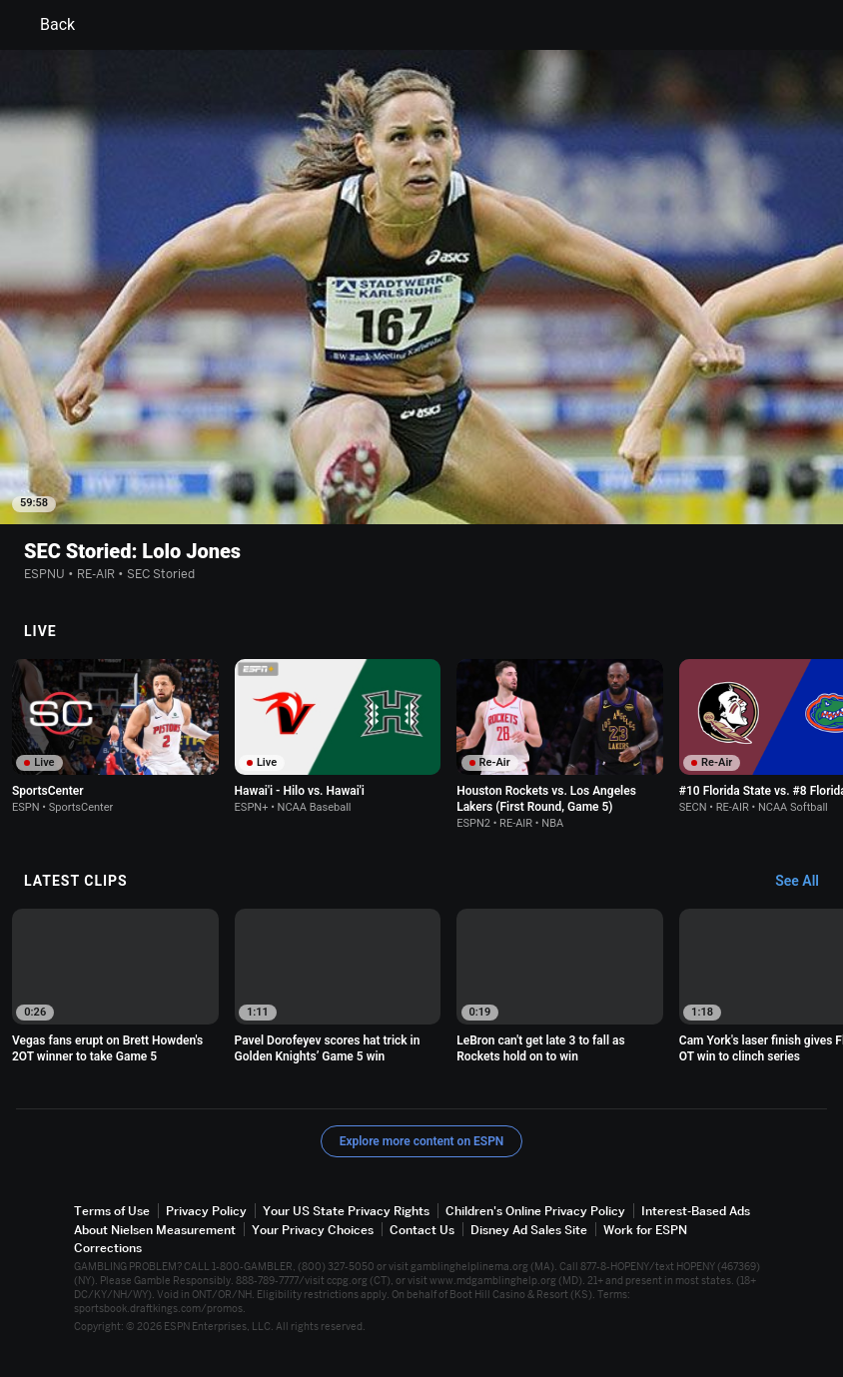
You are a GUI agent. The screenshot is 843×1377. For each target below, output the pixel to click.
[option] (115, 736)
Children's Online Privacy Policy (535, 1210)
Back (45, 25)
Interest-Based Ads (695, 1210)
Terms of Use (112, 1210)
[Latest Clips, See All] (806, 882)
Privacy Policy (206, 1210)
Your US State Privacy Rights (346, 1210)
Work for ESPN (645, 1229)
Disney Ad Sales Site (528, 1229)
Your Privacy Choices (313, 1229)
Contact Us (422, 1229)
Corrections (108, 1247)
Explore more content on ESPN (422, 1141)
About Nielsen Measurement (155, 1229)
